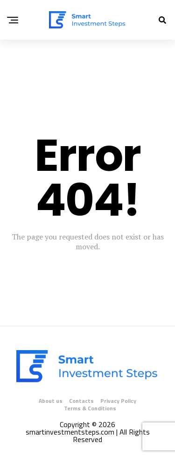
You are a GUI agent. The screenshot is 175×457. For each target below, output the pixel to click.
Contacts (81, 400)
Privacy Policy (118, 400)
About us (51, 400)
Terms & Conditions (90, 408)
